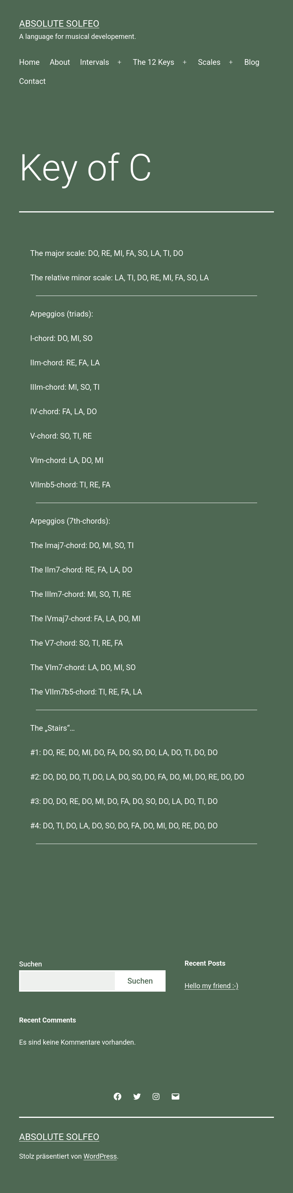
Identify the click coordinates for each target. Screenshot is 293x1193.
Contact (32, 81)
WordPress (100, 1156)
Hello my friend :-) (211, 986)
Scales (209, 62)
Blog (251, 62)
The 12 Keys (153, 62)
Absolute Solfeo (59, 23)
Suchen (30, 964)
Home (29, 62)
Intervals (94, 62)
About (60, 62)
